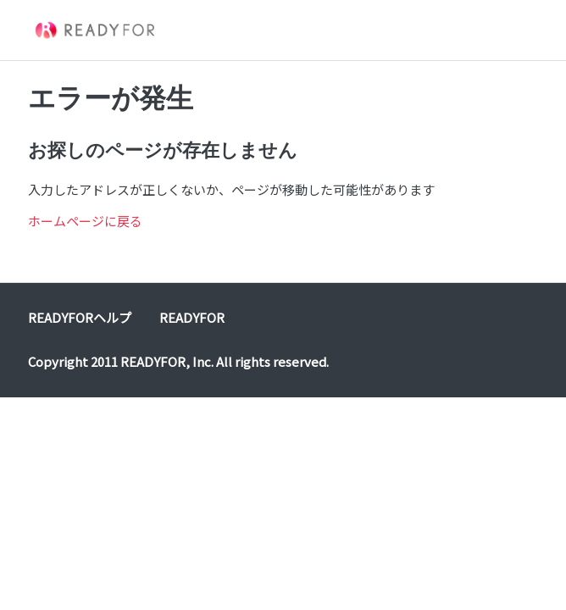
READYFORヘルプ (79, 317)
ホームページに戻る (85, 221)
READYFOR (192, 317)
